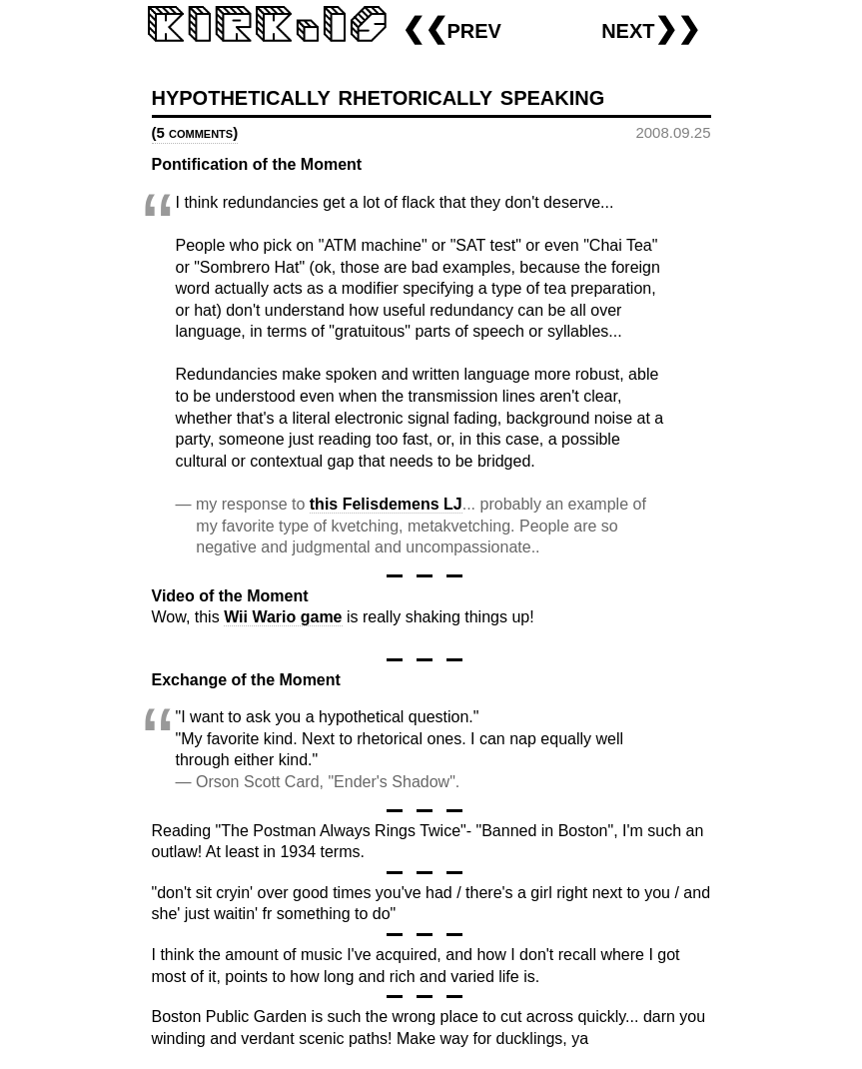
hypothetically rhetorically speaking (378, 95)
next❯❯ (650, 28)
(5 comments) (195, 132)
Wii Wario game (283, 616)
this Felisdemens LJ (386, 504)
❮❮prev (451, 28)
